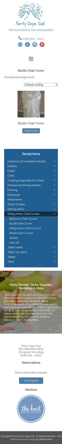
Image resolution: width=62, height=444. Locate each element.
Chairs (11, 170)
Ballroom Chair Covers (23, 218)
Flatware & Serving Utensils (24, 185)
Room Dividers (16, 204)
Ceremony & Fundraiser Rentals (26, 161)
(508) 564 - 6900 (31, 38)
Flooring (12, 190)
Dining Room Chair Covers (25, 228)
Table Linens (15, 247)
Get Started (31, 380)
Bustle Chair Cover (20, 223)
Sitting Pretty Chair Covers (23, 213)
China (10, 175)
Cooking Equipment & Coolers (25, 180)
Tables (11, 256)
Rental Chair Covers (21, 233)
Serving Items (15, 209)
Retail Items (14, 199)
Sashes (13, 237)
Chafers (12, 166)
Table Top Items (17, 252)
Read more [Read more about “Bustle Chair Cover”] (31, 130)
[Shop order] (41, 85)
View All (14, 242)
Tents (10, 261)
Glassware (13, 194)
